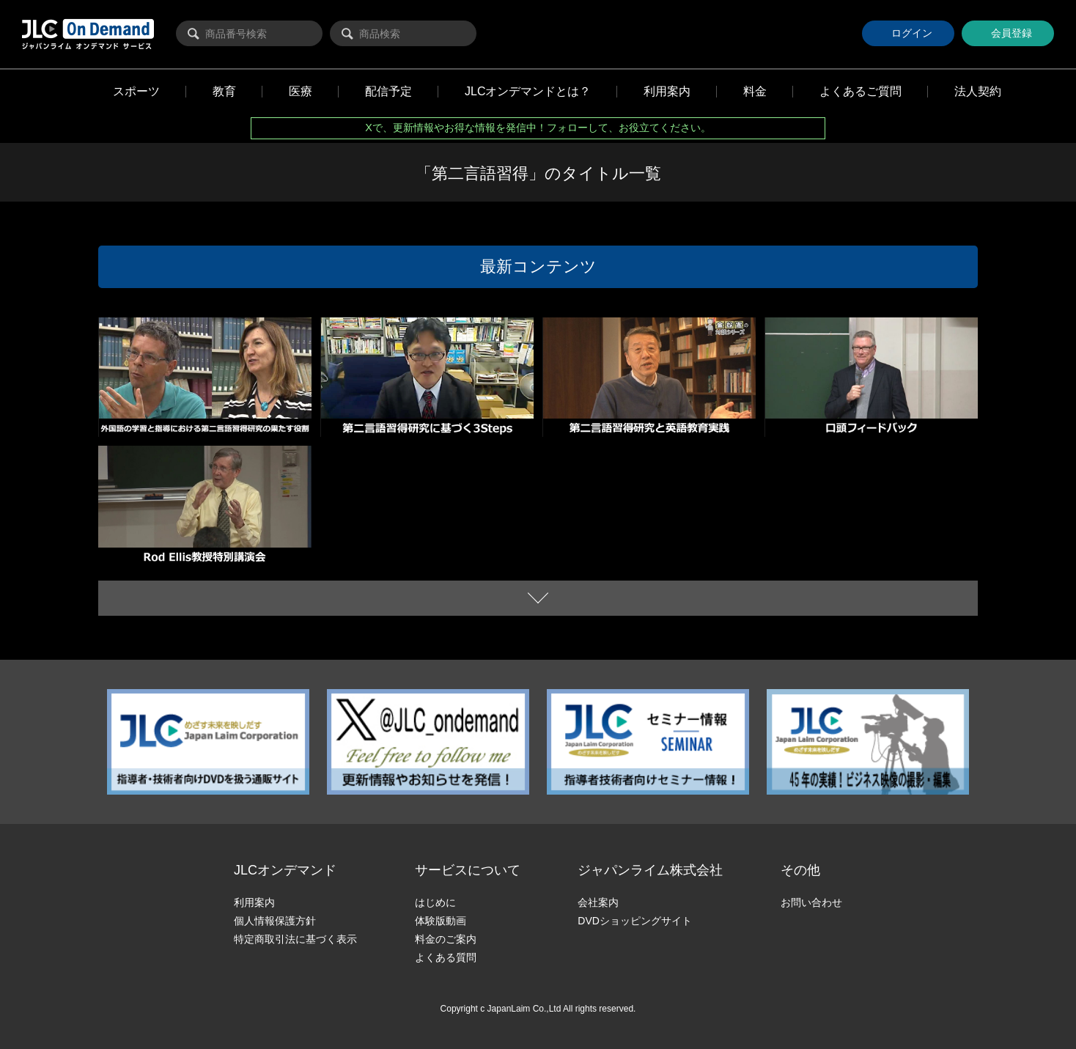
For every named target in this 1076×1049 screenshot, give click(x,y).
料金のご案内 (445, 939)
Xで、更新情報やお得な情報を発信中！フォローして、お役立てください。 (538, 127)
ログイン (903, 33)
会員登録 (1006, 33)
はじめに (435, 902)
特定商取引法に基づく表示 (295, 939)
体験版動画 (440, 921)
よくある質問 (445, 957)
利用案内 (254, 902)
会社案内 (598, 902)
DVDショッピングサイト (635, 921)
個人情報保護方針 (275, 921)
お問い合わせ (811, 902)
